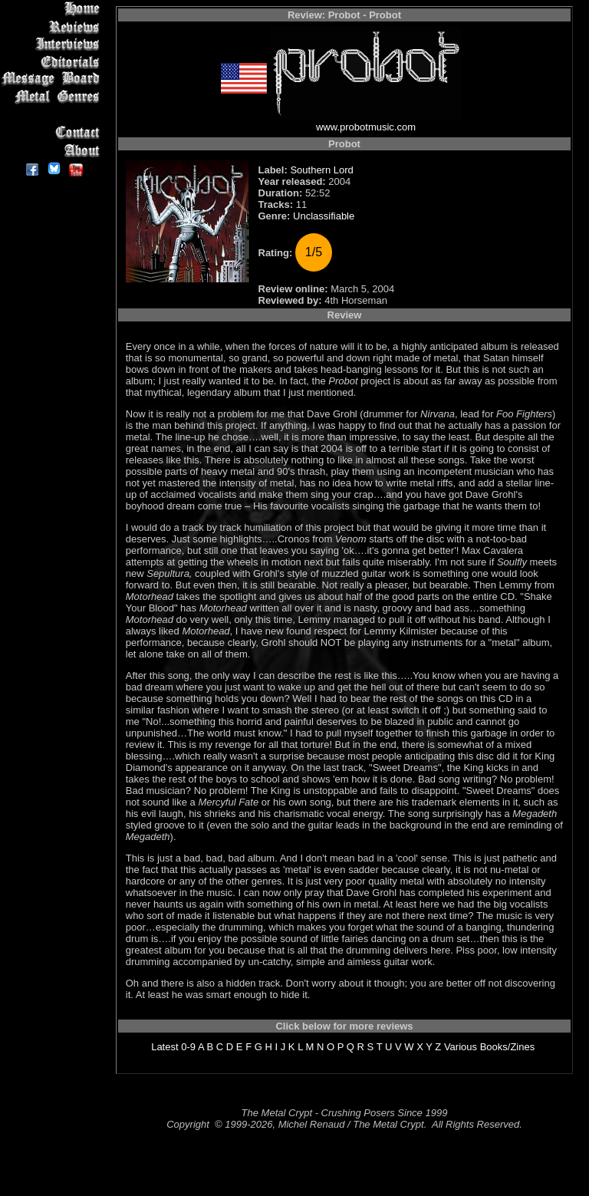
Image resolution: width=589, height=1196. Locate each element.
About (53, 150)
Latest (164, 1047)
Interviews (53, 44)
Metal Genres (53, 97)
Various (460, 1047)
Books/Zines (507, 1047)
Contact (53, 132)
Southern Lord (321, 170)
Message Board (53, 79)
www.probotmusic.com (366, 127)
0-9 (188, 1047)
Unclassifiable (323, 216)
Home (53, 9)
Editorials (53, 62)
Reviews (53, 26)
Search (53, 115)
